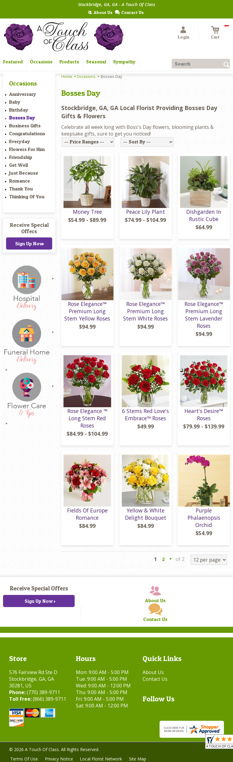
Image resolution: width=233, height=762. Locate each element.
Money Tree (87, 211)
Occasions (86, 76)
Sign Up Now (29, 243)
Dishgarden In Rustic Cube (203, 215)
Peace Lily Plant (145, 211)
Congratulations (27, 133)
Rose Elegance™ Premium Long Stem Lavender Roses (203, 314)
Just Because (23, 173)
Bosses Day (22, 118)
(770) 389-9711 (43, 692)
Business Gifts (25, 126)
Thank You (21, 189)
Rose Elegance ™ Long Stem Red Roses (87, 418)
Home (66, 76)
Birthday (18, 110)
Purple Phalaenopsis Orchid (203, 518)
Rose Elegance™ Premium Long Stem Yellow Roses (87, 311)
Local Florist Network (102, 759)
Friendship (20, 157)
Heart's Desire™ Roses (203, 414)
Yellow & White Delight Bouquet (145, 514)
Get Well (18, 165)
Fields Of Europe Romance (87, 514)
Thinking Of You (27, 196)
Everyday (19, 141)
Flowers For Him (27, 149)
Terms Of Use (24, 759)
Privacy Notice (60, 759)
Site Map (139, 759)
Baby (14, 102)
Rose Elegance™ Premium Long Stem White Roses (145, 311)
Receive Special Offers (29, 228)
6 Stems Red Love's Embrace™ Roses (145, 414)
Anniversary (22, 94)
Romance (19, 181)
